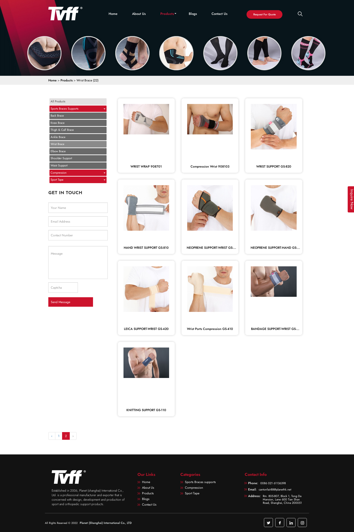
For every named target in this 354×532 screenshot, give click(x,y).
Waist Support (59, 165)
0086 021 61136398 (273, 483)
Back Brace (57, 115)
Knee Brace (58, 123)
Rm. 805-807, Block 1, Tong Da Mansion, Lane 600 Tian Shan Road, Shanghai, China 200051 (282, 499)
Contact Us (219, 14)
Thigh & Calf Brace (62, 130)
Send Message (60, 302)
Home (113, 14)
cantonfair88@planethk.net (275, 489)
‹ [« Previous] (51, 436)
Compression (59, 172)
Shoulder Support (61, 158)
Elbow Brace (58, 151)
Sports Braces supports (64, 108)
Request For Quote (264, 14)
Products (167, 14)
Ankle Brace (58, 137)
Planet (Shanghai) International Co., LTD (106, 523)
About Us (139, 14)
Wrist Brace (57, 144)
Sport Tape (57, 179)
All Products (58, 101)
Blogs (193, 14)
